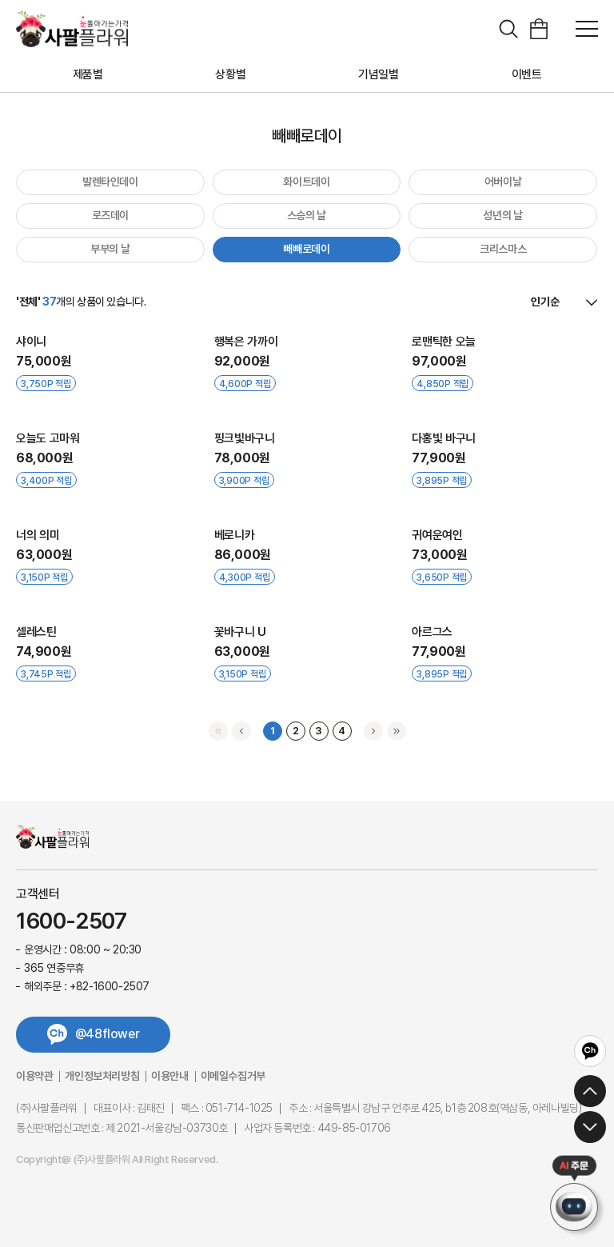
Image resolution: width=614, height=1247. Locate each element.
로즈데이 (111, 215)
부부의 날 (110, 248)
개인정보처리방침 (102, 1075)
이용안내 (169, 1075)
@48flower (107, 1033)
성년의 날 (502, 215)
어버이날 (503, 181)
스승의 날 (306, 215)
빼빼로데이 (306, 248)
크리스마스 (503, 248)
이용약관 (34, 1075)
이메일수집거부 (233, 1075)
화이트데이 (306, 181)
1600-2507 (71, 921)
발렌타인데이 (110, 181)
